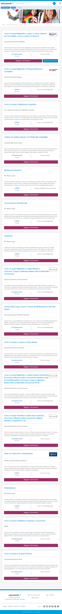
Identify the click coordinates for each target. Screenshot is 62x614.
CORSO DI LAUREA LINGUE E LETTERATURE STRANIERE (26, 137)
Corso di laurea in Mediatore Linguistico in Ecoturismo (25, 521)
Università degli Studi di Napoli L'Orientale (16, 315)
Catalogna (10, 606)
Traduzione (8, 236)
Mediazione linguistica (12, 170)
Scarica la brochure (50, 61)
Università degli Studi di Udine (13, 143)
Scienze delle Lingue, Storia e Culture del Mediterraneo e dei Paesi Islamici (30, 308)
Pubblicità (51, 595)
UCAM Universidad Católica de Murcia (15, 460)
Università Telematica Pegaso (13, 77)
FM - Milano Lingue (9, 176)
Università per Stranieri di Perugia (14, 348)
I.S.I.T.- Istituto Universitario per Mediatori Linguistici (19, 110)
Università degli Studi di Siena (13, 559)
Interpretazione (10, 488)
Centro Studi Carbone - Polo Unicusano (15, 279)
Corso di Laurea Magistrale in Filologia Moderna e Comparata (23, 70)
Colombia (15, 606)
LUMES (6, 526)
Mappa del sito (35, 597)
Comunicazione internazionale (15, 203)
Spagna (5, 606)
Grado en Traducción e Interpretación (18, 454)
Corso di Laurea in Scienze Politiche (18, 554)
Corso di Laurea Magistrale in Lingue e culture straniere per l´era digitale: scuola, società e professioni (25, 35)
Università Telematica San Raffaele (14, 42)
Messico (24, 606)
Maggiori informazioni (23, 61)
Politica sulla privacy (35, 595)
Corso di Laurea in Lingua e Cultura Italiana (20, 342)
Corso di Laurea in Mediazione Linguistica (20, 104)
